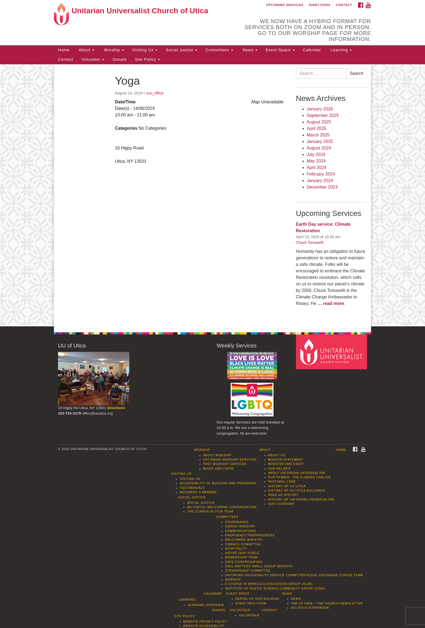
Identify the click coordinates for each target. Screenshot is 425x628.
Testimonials (192, 487)
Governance (237, 522)
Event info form (250, 603)
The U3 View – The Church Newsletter (327, 603)
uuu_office (154, 93)
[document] (212, 195)
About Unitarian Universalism (296, 472)
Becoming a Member (198, 492)
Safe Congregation (243, 561)
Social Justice (181, 50)
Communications (240, 531)
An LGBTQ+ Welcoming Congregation (221, 507)
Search (356, 73)
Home (63, 50)
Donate (119, 59)
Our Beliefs (279, 468)
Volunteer (93, 59)
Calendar (312, 50)
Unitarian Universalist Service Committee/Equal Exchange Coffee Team (294, 575)
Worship (113, 50)
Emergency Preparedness (250, 535)
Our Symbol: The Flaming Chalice (299, 477)
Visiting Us (145, 50)
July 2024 (316, 154)
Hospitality (236, 548)
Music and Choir (218, 468)
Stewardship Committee (248, 570)
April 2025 (316, 128)
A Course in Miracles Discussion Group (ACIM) (269, 583)
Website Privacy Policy (205, 621)
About (86, 50)
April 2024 (316, 167)
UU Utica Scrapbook (310, 607)
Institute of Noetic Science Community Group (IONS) (275, 588)
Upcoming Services (285, 5)
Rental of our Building (257, 598)
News (249, 50)
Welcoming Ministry (244, 539)
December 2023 (322, 187)
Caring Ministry (240, 526)
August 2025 (319, 122)
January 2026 (320, 109)
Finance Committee (243, 544)
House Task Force (242, 552)
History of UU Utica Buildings (296, 490)
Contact (344, 5)
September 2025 (323, 115)
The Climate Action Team (210, 511)
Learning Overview (206, 605)
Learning (340, 50)
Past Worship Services (225, 464)
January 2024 (320, 180)
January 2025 (320, 141)
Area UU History (283, 494)
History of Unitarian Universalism (301, 499)
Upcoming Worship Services (229, 459)
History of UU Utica (287, 486)
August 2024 (319, 148)
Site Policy (147, 59)
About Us (276, 455)
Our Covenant (281, 503)
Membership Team (241, 557)
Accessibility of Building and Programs (218, 483)
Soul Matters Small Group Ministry (259, 566)
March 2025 (318, 135)
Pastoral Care (282, 481)
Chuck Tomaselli (310, 242)
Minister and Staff (286, 464)
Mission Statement (285, 459)
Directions (319, 5)
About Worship (217, 455)
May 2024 (316, 161)
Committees (219, 50)
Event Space (280, 50)
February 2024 (321, 174)
